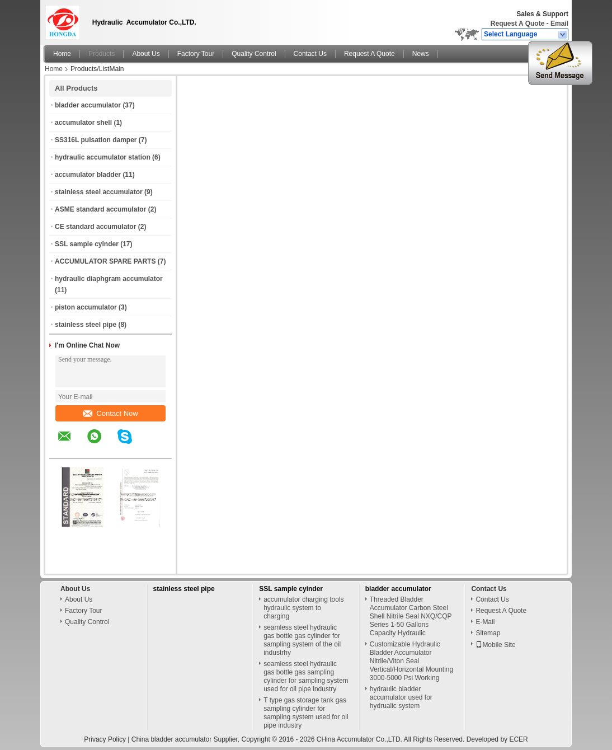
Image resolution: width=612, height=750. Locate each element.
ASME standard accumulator (100, 209)
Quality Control (254, 54)
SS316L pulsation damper (96, 140)
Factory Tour (195, 54)
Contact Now (110, 413)
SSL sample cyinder (87, 244)
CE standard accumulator (95, 227)
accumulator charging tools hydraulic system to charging (303, 608)
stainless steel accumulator (99, 192)
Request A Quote (517, 23)
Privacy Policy (105, 739)
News (420, 54)
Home (62, 54)
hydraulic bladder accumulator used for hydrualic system (401, 697)
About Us (145, 54)
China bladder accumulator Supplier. (186, 739)
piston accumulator (86, 307)
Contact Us (310, 54)
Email (559, 23)
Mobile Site (495, 645)
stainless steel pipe (85, 325)
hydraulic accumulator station (102, 157)
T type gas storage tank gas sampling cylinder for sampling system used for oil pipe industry (305, 712)
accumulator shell (83, 122)
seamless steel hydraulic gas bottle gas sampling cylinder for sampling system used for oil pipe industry (305, 676)
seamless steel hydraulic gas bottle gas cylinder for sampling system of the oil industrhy (302, 640)
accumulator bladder (88, 175)
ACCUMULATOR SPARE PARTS (105, 261)
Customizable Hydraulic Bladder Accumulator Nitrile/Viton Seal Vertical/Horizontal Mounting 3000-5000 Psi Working (411, 661)
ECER (518, 739)
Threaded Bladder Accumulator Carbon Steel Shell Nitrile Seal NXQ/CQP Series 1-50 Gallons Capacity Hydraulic (411, 616)
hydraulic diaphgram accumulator (109, 279)
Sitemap (488, 633)
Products (101, 54)
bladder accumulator (88, 105)
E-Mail (485, 622)
